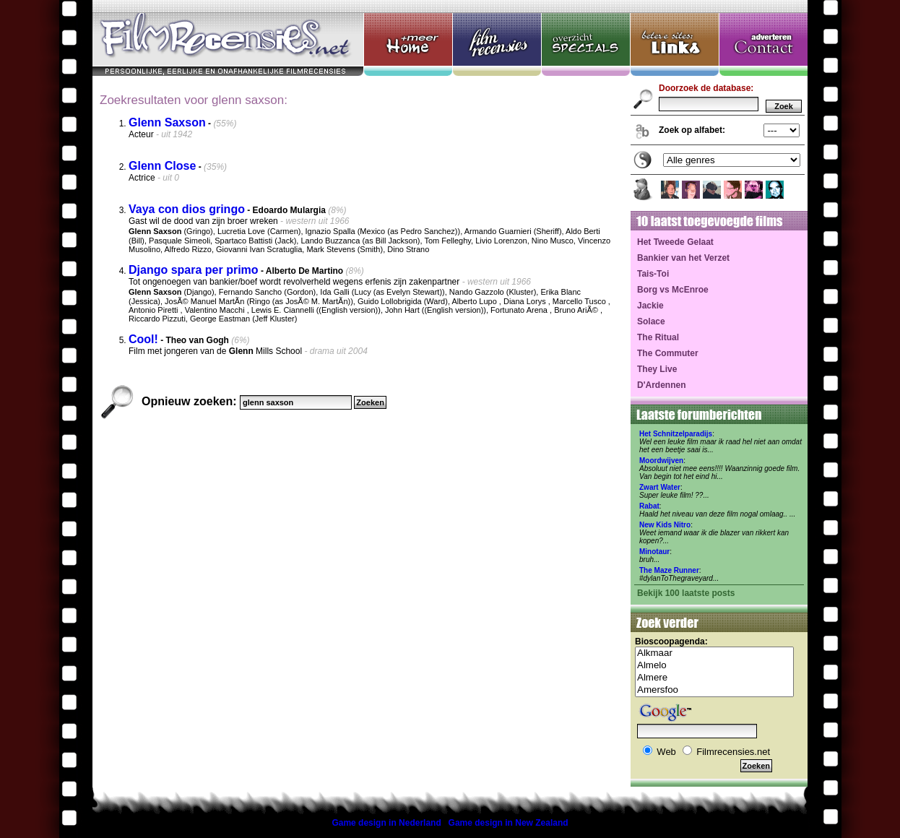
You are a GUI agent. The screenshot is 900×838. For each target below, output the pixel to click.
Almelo (714, 666)
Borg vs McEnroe (673, 290)
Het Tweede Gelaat (675, 242)
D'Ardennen (661, 385)
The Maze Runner (669, 570)
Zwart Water (659, 487)
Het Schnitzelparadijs (675, 434)
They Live (657, 369)
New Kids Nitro (665, 525)
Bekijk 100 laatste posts (686, 593)
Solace (651, 321)
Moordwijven (661, 461)
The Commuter (667, 353)
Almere (714, 678)
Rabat (649, 506)
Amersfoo (714, 690)
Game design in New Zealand (508, 823)
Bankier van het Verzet (683, 258)
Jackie (650, 306)
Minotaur (654, 552)
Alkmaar (714, 653)
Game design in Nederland (386, 823)
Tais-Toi (653, 274)
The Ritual (658, 337)
